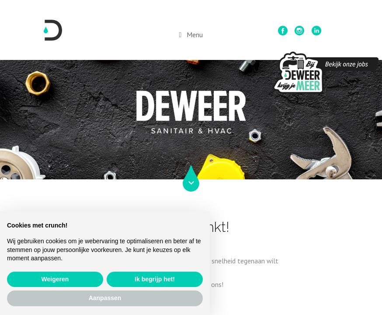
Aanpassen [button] (105, 297)
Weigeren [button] (55, 279)
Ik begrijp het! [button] (155, 279)
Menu (195, 34)
